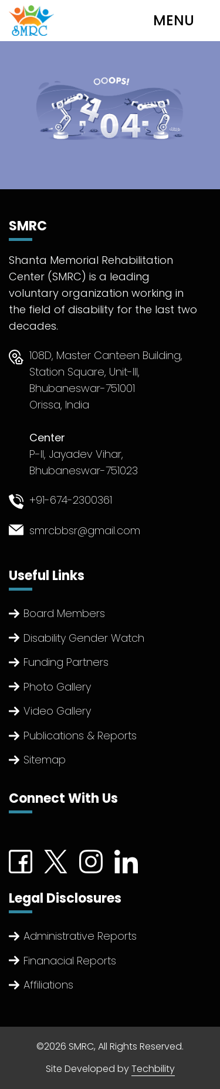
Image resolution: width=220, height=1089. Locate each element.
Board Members (64, 613)
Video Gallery (57, 710)
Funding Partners (66, 662)
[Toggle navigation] (183, 20)
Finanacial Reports (69, 960)
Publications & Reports (80, 735)
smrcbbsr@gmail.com (84, 530)
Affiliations (48, 984)
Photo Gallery (57, 686)
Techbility (153, 1068)
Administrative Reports (80, 936)
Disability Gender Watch (83, 638)
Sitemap (44, 759)
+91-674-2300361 (70, 499)
